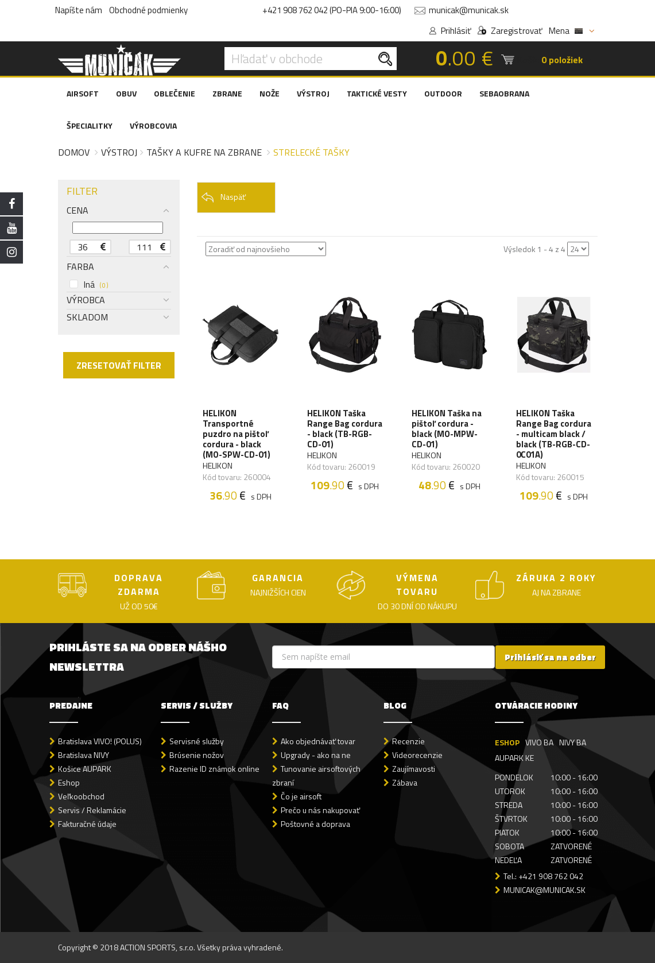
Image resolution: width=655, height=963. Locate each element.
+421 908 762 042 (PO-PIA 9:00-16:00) (331, 10)
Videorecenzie (417, 755)
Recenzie (408, 741)
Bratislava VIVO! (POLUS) (100, 741)
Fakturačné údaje (87, 824)
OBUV (126, 93)
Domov (74, 152)
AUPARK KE (514, 758)
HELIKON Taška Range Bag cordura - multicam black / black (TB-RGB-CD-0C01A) (553, 434)
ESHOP (507, 742)
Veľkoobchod (81, 796)
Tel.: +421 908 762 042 (543, 876)
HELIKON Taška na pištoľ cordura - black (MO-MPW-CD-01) (447, 429)
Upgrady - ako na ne (316, 755)
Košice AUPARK (84, 769)
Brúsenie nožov (196, 755)
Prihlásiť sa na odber (550, 657)
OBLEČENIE (174, 93)
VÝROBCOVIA (153, 125)
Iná (88, 285)
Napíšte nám (78, 10)
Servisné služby (196, 741)
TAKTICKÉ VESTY (377, 93)
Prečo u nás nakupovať (320, 810)
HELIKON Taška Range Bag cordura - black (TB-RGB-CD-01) (344, 429)
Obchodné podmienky (148, 10)
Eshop (69, 782)
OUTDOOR (443, 93)
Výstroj (119, 152)
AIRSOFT (83, 93)
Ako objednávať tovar (318, 741)
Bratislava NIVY (83, 755)
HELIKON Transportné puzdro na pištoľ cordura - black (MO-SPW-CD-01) (236, 434)
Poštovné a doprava (315, 824)
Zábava (404, 782)
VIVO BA (539, 742)
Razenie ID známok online (214, 769)
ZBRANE (227, 93)
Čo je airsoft (301, 796)
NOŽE (269, 93)
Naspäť (223, 197)
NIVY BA (572, 742)
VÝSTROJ (313, 93)
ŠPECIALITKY (90, 125)
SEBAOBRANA (504, 93)
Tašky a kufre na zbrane (204, 152)
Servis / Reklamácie (92, 810)
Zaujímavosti (413, 769)
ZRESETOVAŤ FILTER (118, 365)
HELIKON (217, 465)
